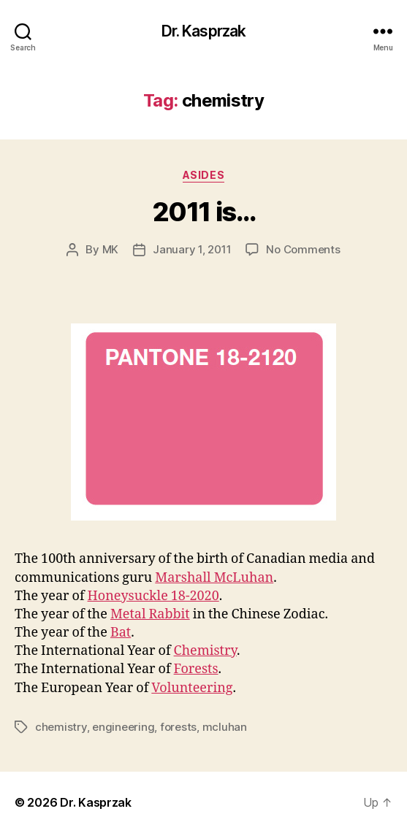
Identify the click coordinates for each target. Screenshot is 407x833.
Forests (196, 669)
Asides (203, 175)
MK (110, 249)
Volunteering (191, 688)
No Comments (303, 249)
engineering (123, 727)
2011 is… (203, 212)
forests (178, 727)
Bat (120, 632)
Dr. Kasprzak (203, 31)
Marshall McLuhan (214, 577)
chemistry (61, 727)
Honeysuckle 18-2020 (153, 596)
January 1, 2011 (192, 249)
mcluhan (224, 727)
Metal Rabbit (150, 614)
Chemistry (205, 650)
